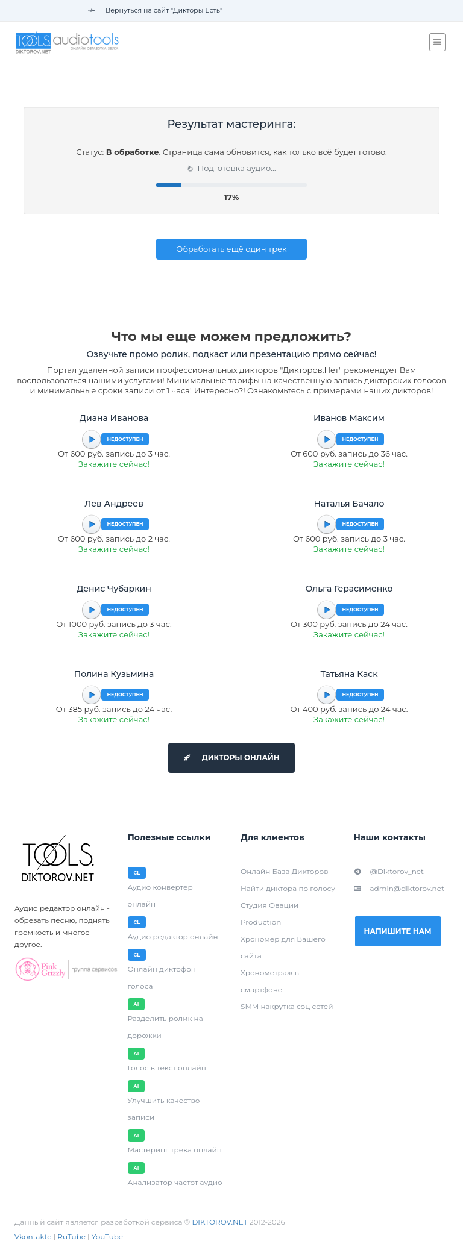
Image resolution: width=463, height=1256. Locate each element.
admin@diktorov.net (399, 888)
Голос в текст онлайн (167, 1067)
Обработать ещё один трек (231, 249)
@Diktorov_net (389, 871)
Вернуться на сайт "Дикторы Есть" (155, 10)
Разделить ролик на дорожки (165, 1027)
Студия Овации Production (269, 913)
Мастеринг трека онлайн (175, 1149)
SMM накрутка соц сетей (287, 1006)
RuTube (71, 1236)
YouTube (107, 1236)
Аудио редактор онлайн (173, 936)
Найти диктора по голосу (288, 888)
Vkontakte (33, 1236)
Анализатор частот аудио (175, 1182)
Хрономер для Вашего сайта (283, 947)
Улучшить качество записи (164, 1109)
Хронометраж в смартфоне (270, 981)
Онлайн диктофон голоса (162, 977)
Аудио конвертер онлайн (160, 895)
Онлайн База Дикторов (284, 871)
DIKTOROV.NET (219, 1221)
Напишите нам (398, 931)
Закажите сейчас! (114, 464)
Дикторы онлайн (231, 757)
